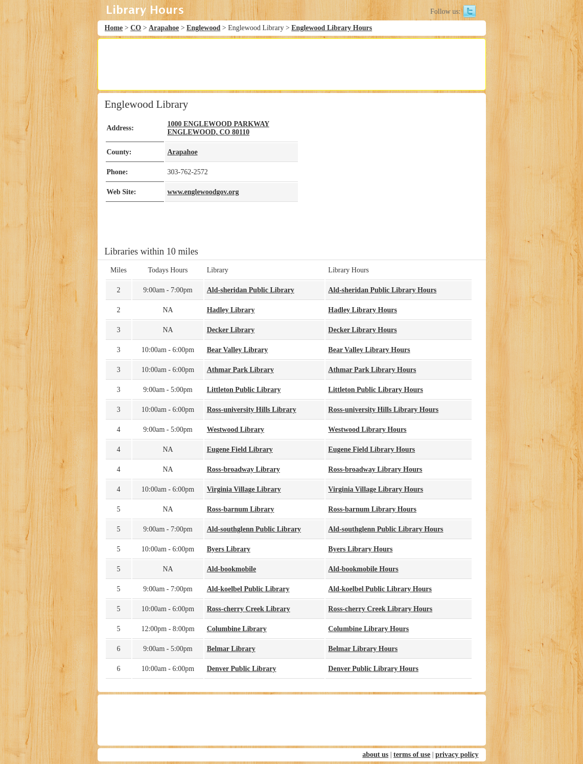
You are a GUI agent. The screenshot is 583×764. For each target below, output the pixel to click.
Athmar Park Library (240, 370)
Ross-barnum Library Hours (372, 509)
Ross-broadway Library (243, 469)
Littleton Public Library (244, 389)
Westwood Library (235, 429)
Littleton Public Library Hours (375, 389)
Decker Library (230, 330)
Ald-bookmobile (231, 569)
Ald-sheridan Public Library (250, 290)
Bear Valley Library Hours (369, 350)
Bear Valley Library (237, 350)
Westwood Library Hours (367, 429)
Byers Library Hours (360, 549)
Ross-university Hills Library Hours (383, 409)
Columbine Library (237, 629)
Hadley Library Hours (362, 310)
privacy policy (456, 754)
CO (135, 28)
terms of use (411, 754)
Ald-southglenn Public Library (254, 529)
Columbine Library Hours (368, 629)
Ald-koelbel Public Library (248, 589)
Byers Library (228, 549)
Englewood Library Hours (331, 28)
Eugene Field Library (240, 449)
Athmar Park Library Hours (372, 370)
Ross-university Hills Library (251, 409)
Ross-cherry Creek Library (248, 609)
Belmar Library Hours (363, 649)
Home (114, 28)
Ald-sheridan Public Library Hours (382, 290)
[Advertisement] (291, 64)
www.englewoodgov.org (203, 192)
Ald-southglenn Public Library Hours (385, 529)
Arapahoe (164, 28)
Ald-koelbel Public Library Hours (380, 589)
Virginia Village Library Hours (375, 489)
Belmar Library (231, 649)
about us (375, 754)
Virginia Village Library (244, 489)
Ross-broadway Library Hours (375, 469)
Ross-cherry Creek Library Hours (380, 609)
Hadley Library (231, 310)
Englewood (203, 28)
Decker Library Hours (362, 330)
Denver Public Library (241, 669)
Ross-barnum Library (240, 509)
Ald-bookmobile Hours (363, 569)
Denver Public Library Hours (373, 669)
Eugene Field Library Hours (371, 449)
